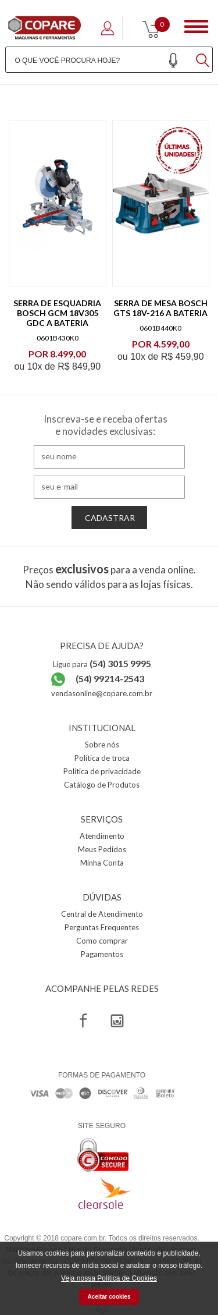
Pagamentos (102, 954)
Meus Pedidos (102, 849)
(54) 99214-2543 (110, 678)
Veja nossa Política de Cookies (109, 1278)
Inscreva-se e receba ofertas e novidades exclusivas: (105, 425)
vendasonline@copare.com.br (101, 693)
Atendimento (102, 836)
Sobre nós (102, 744)
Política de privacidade (102, 771)
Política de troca (102, 758)
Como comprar (102, 940)
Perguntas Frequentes (102, 927)
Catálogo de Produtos (102, 784)
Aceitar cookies (109, 1296)
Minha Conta (102, 862)
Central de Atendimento (102, 914)
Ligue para (102, 664)
